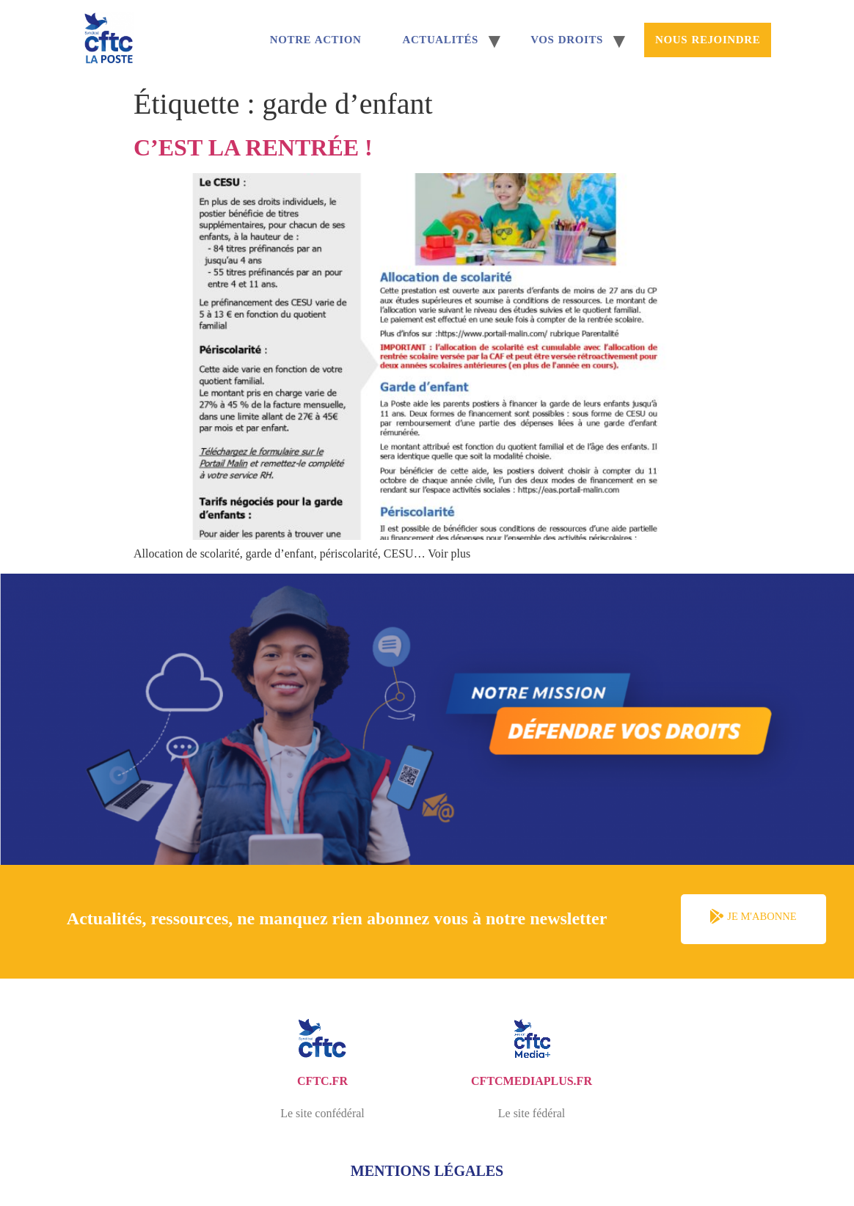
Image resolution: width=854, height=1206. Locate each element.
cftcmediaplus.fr (531, 1081)
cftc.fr (322, 1081)
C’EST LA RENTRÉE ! (253, 147)
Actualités (440, 39)
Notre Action (315, 39)
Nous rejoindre (707, 39)
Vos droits (566, 39)
